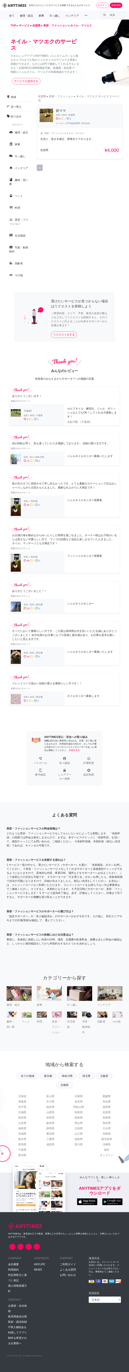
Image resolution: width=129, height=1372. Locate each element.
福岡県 (107, 1107)
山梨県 (50, 1112)
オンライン (106, 1155)
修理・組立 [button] (26, 15)
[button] (40, 761)
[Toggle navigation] (124, 5)
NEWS (38, 1269)
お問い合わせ (68, 1275)
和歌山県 (78, 1107)
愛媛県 (107, 1096)
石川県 (50, 1101)
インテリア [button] (72, 15)
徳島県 (79, 1139)
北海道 (22, 1096)
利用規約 (13, 1269)
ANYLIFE (39, 1264)
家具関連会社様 (17, 1316)
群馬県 (22, 1144)
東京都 (48, 1076)
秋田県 (22, 1117)
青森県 (22, 1101)
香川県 (79, 1144)
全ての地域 (27, 1076)
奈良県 (79, 1101)
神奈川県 (67, 1076)
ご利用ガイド (68, 1264)
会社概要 (13, 1264)
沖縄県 (107, 1144)
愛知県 (50, 1133)
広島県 (79, 1128)
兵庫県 (79, 1096)
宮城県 (22, 1112)
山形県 (22, 1123)
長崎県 (107, 1117)
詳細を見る (74, 750)
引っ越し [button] (54, 15)
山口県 (79, 1133)
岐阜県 (50, 1123)
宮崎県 (107, 1133)
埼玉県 (86, 1076)
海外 (106, 1149)
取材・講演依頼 (17, 1321)
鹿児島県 (106, 1139)
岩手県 (22, 1107)
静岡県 (50, 1128)
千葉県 (22, 1149)
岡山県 (79, 1123)
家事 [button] (41, 15)
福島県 (22, 1128)
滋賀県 (50, 1144)
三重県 (50, 1139)
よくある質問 (68, 1269)
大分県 (107, 1128)
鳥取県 (79, 1112)
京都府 (64, 1085)
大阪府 (104, 1076)
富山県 (50, 1096)
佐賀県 (107, 1112)
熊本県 (107, 1123)
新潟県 (22, 1155)
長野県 (50, 1117)
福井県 (50, 1107)
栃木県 (22, 1139)
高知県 (107, 1101)
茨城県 (22, 1133)
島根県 (79, 1117)
